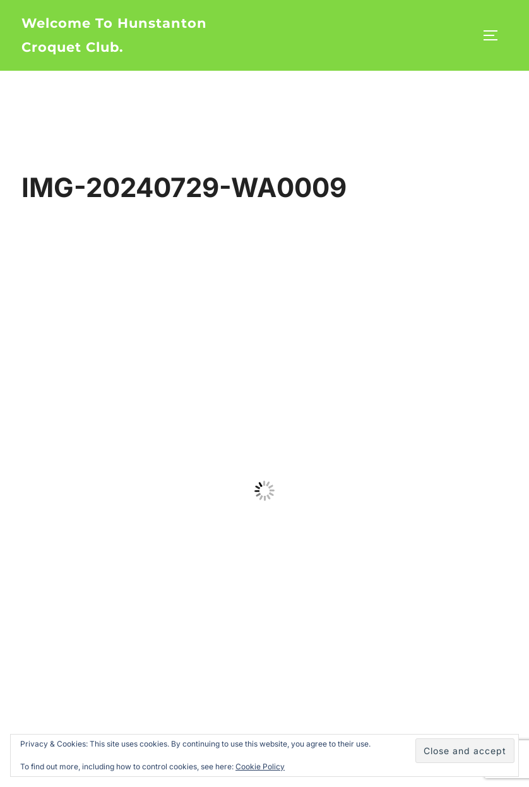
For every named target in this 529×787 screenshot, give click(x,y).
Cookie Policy (260, 766)
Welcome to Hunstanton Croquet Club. (114, 35)
